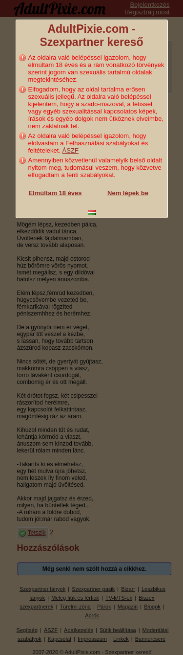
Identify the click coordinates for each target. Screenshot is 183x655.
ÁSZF (70, 150)
